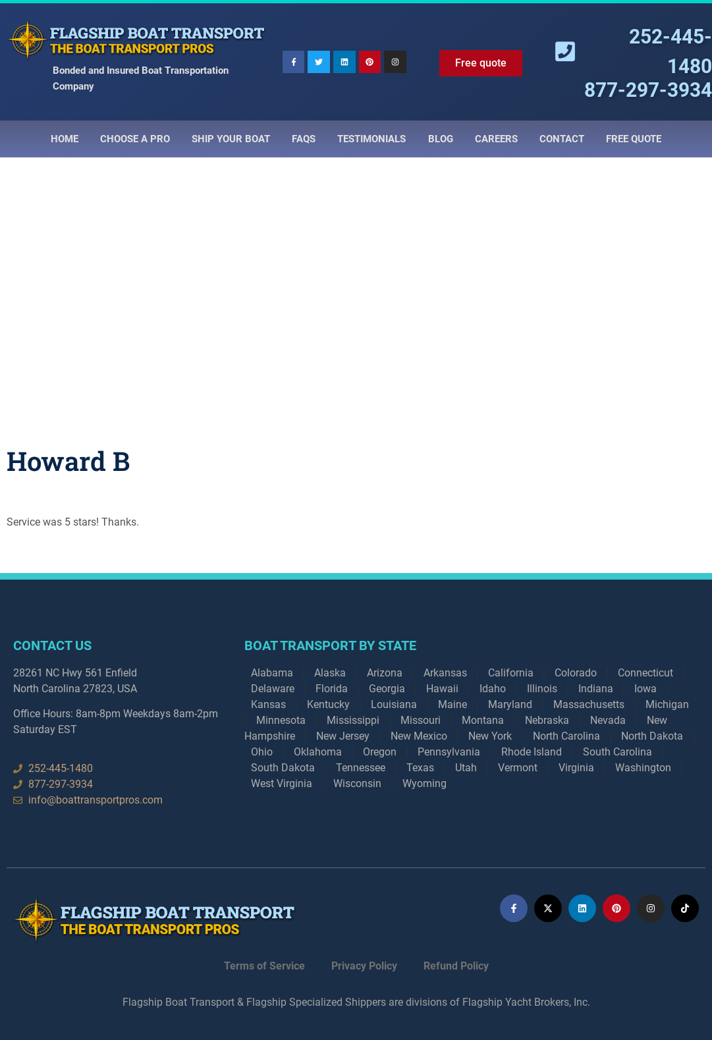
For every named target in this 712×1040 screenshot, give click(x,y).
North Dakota (652, 736)
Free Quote (633, 139)
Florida (331, 688)
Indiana (595, 688)
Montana (483, 720)
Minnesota (281, 720)
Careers (496, 139)
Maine (452, 704)
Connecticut (645, 673)
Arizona (384, 673)
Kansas (268, 704)
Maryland (510, 704)
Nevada (608, 720)
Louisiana (394, 704)
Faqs (303, 139)
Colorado (576, 673)
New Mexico (419, 736)
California (511, 673)
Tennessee (360, 767)
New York (490, 736)
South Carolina (617, 752)
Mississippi (353, 720)
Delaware (272, 688)
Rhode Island (531, 752)
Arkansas (445, 673)
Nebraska (547, 720)
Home (64, 139)
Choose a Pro (135, 139)
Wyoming (424, 783)
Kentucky (328, 704)
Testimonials (371, 139)
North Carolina (566, 736)
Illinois (542, 688)
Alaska (330, 673)
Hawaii (442, 688)
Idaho (492, 688)
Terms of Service (264, 966)
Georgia (387, 688)
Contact (561, 139)
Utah (466, 767)
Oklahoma (318, 752)
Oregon (380, 752)
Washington (643, 767)
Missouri (420, 720)
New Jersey (343, 736)
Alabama (272, 673)
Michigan (667, 704)
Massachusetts (588, 704)
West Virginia (281, 783)
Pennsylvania (449, 752)
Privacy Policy (364, 966)
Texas (420, 767)
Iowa (645, 688)
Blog (440, 139)
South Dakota (283, 767)
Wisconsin (357, 783)
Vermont (517, 767)
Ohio (262, 752)
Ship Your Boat (231, 139)
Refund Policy (456, 966)
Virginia (576, 767)
